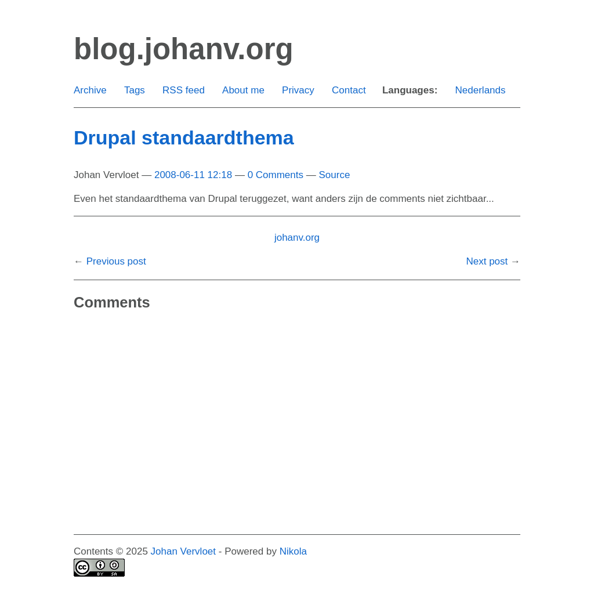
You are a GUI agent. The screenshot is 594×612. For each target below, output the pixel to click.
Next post (487, 261)
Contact (349, 90)
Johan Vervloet (183, 551)
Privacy (298, 90)
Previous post (116, 261)
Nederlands (480, 90)
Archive (90, 90)
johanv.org (297, 237)
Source (334, 174)
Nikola (293, 551)
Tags (134, 90)
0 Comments (275, 174)
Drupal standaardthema (184, 137)
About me (243, 90)
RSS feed (183, 90)
